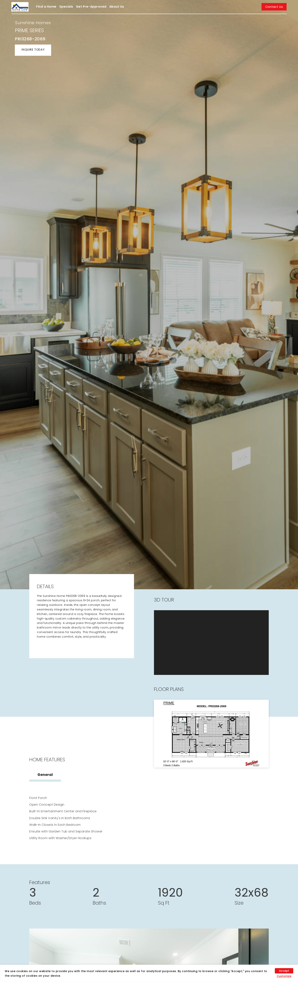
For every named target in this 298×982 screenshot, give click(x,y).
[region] (149, 973)
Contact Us (274, 7)
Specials (66, 6)
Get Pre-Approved (91, 6)
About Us (116, 6)
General (45, 774)
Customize (284, 976)
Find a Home (46, 6)
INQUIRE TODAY (32, 50)
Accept (284, 971)
